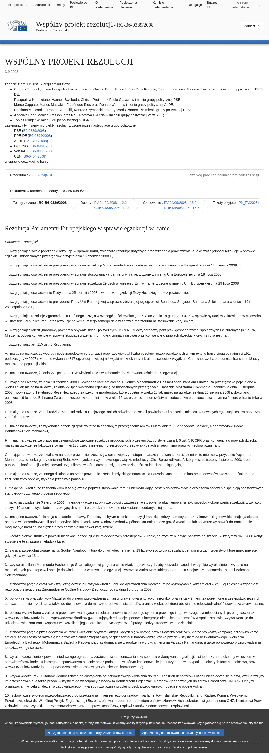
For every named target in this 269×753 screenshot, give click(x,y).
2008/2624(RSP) (41, 175)
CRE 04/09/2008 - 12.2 (111, 208)
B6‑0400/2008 (36, 141)
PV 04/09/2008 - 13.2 (180, 203)
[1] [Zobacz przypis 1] (128, 353)
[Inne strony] (243, 5)
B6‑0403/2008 (42, 151)
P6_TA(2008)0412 (252, 203)
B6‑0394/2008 (40, 136)
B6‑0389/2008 (34, 131)
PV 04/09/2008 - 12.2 (110, 203)
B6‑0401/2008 (42, 146)
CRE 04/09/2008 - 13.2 (181, 208)
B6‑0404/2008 (34, 156)
